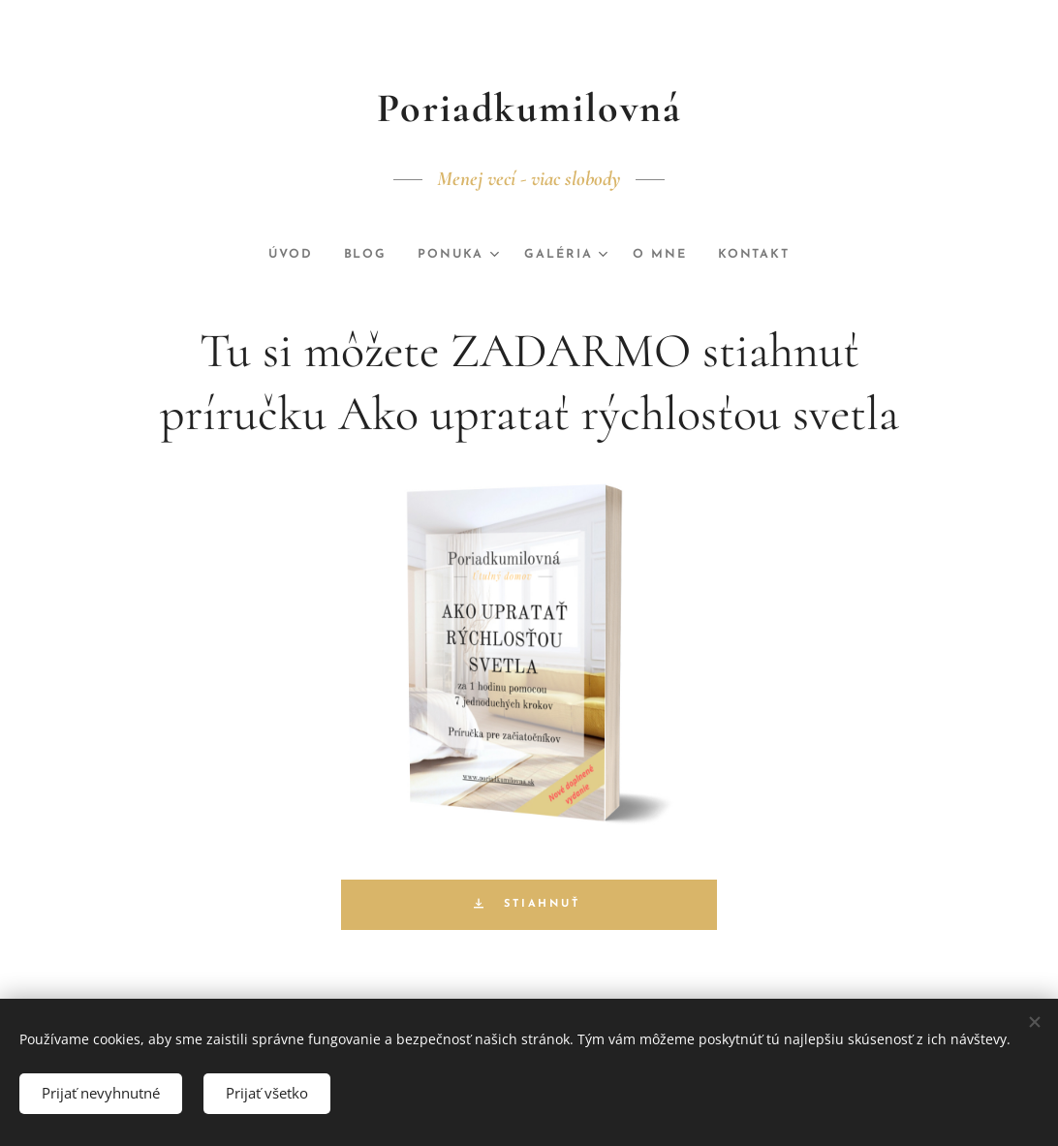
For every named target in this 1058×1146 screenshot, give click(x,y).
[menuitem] (287, 255)
